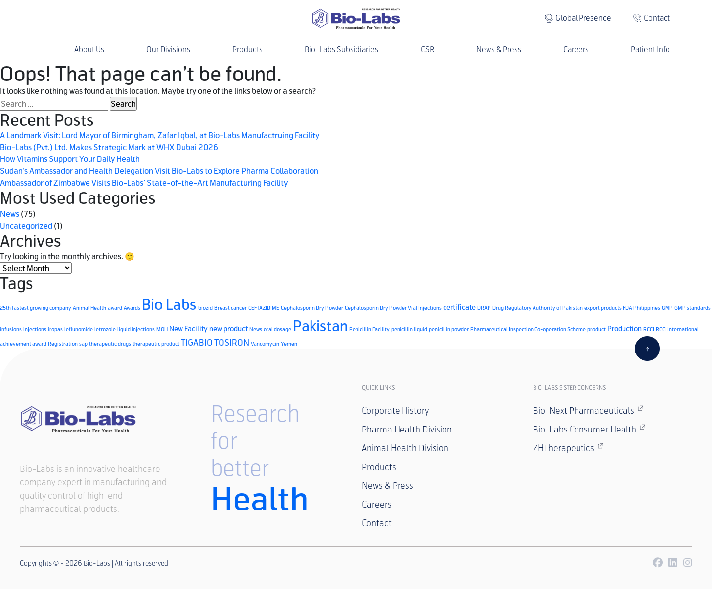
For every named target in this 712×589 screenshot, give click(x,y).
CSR (427, 49)
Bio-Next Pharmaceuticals (588, 410)
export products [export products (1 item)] (603, 307)
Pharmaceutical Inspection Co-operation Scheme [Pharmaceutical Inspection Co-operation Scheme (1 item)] (528, 329)
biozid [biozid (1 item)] (205, 307)
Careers (576, 49)
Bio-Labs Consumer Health (589, 429)
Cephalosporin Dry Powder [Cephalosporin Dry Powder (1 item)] (312, 307)
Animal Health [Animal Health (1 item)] (89, 307)
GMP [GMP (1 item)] (667, 307)
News (9, 213)
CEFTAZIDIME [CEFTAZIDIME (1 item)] (263, 307)
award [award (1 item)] (115, 307)
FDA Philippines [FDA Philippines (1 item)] (641, 307)
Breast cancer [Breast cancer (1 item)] (230, 307)
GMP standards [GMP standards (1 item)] (692, 307)
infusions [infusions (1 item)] (11, 329)
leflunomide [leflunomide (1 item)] (78, 329)
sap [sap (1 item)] (83, 343)
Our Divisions (168, 49)
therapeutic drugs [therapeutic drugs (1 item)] (110, 343)
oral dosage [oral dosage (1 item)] (277, 329)
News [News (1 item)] (255, 329)
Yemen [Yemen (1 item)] (289, 343)
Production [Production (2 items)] (624, 328)
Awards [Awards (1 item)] (132, 307)
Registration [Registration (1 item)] (63, 343)
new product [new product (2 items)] (228, 328)
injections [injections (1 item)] (34, 329)
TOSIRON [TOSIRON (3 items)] (231, 342)
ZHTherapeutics (568, 448)
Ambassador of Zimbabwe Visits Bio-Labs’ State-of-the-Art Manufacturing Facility (144, 182)
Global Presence (583, 18)
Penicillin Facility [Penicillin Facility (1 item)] (369, 329)
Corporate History (395, 410)
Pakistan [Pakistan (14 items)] (320, 325)
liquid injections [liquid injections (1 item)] (136, 329)
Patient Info (650, 49)
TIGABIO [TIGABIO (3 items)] (197, 342)
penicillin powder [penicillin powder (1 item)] (449, 329)
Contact (657, 18)
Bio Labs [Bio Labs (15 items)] (169, 304)
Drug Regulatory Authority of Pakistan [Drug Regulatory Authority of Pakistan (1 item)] (537, 307)
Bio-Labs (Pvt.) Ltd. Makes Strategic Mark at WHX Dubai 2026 (109, 147)
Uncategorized (26, 225)
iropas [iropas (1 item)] (55, 329)
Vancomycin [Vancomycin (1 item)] (265, 343)
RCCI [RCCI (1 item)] (648, 329)
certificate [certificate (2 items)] (459, 307)
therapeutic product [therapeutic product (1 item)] (156, 343)
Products (247, 49)
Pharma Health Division (407, 429)
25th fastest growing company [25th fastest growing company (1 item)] (35, 307)
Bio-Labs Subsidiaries (341, 49)
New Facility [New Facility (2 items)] (188, 328)
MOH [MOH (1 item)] (162, 329)
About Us (89, 49)
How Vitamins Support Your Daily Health (70, 158)
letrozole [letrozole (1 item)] (105, 329)
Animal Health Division (405, 448)
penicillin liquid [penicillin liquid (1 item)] (409, 329)
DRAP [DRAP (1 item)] (484, 307)
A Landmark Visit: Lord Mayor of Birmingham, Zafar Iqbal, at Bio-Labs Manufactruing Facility (159, 135)
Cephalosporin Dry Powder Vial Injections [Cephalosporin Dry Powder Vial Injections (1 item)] (393, 307)
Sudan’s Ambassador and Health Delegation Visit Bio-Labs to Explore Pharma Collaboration (159, 170)
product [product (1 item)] (596, 329)
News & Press (498, 49)
